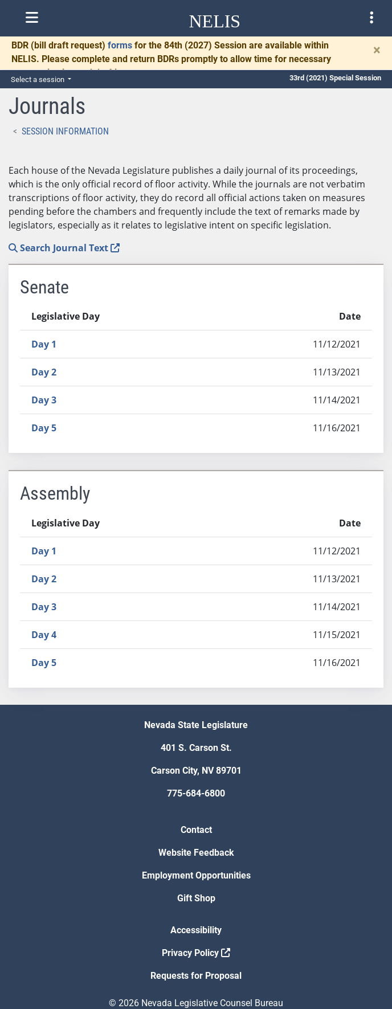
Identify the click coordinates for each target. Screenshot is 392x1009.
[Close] (377, 50)
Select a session (38, 79)
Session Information (65, 131)
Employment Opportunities (196, 875)
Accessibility (196, 930)
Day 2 (43, 372)
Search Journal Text (64, 248)
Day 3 (43, 400)
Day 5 (43, 428)
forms (120, 45)
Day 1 (43, 344)
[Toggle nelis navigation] (32, 17)
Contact (196, 829)
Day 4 (43, 634)
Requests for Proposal (196, 975)
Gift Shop (196, 898)
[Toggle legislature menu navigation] (371, 17)
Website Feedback (196, 852)
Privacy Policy (196, 952)
